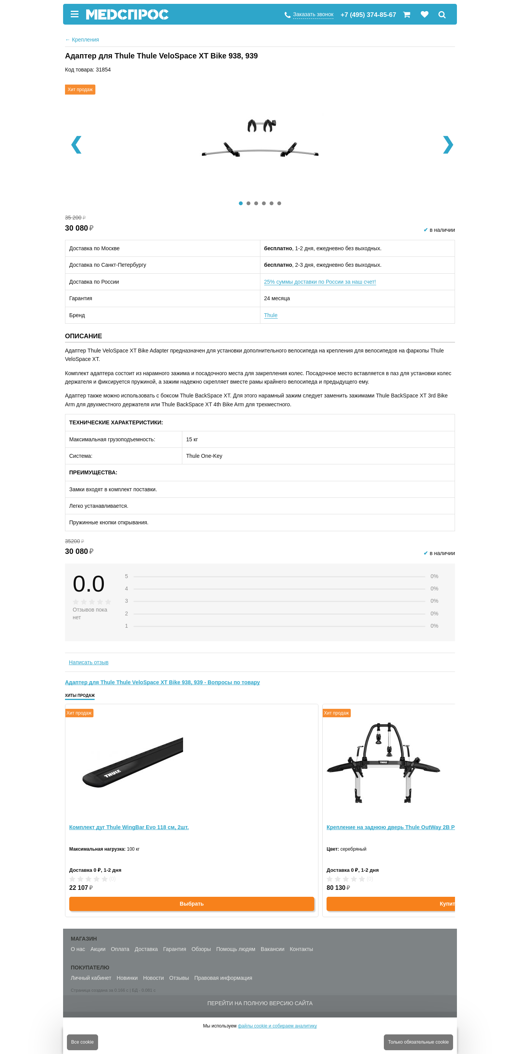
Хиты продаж (80, 695)
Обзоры (201, 949)
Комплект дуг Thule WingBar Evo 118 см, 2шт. (129, 827)
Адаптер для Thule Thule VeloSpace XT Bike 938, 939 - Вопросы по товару (162, 682)
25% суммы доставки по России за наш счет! (320, 282)
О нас (78, 949)
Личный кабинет (91, 978)
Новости (153, 978)
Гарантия (174, 949)
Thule (271, 315)
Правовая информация (223, 978)
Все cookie (82, 1042)
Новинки (127, 978)
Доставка (146, 949)
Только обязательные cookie (418, 1042)
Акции (97, 949)
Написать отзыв (88, 662)
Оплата (120, 949)
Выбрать (192, 904)
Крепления (82, 40)
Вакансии (273, 949)
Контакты (301, 949)
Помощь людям (235, 949)
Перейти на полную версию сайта (260, 1003)
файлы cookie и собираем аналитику (277, 1026)
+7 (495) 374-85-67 (368, 14)
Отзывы (179, 978)
